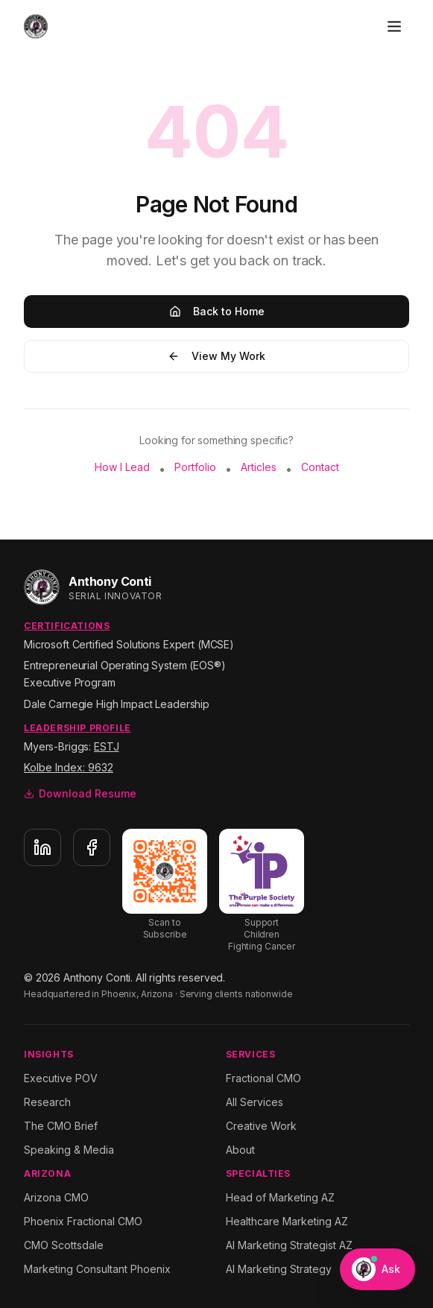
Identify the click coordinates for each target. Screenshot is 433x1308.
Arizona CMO (56, 1197)
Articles (258, 467)
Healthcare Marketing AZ (287, 1221)
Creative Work (261, 1125)
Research (47, 1102)
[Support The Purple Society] (261, 890)
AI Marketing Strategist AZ (289, 1245)
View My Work (216, 356)
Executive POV (61, 1078)
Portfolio (195, 467)
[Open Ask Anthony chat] (377, 1269)
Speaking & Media (69, 1149)
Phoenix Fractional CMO (83, 1221)
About (240, 1149)
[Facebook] (91, 847)
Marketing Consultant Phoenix (97, 1269)
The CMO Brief (61, 1125)
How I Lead (122, 467)
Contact (320, 467)
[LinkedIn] (42, 847)
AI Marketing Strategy (279, 1269)
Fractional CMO (263, 1078)
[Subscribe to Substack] (164, 885)
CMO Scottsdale (64, 1245)
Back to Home (217, 311)
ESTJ (106, 746)
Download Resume (80, 793)
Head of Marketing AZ (280, 1197)
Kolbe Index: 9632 (68, 767)
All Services (254, 1102)
